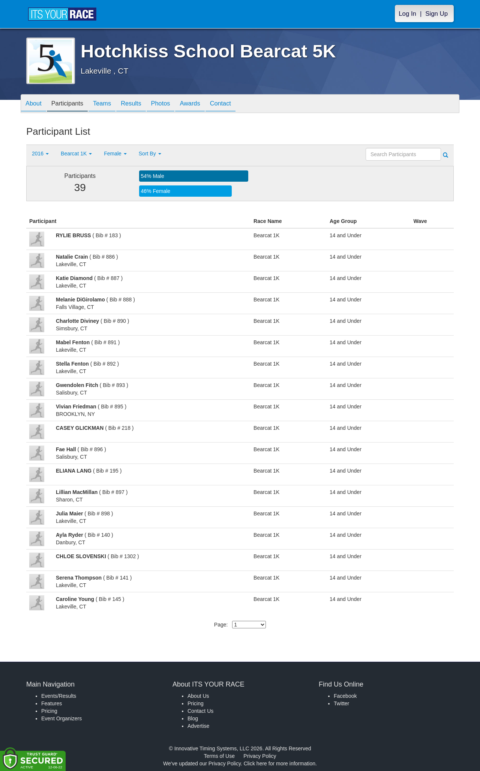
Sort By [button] (150, 154)
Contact (239, 104)
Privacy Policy (259, 756)
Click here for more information (279, 763)
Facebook (345, 696)
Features (51, 703)
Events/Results (58, 696)
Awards (205, 104)
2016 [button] (40, 154)
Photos (173, 104)
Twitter (341, 703)
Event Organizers (61, 718)
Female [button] (115, 154)
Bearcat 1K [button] (76, 154)
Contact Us (200, 711)
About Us (198, 696)
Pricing (49, 711)
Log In (407, 13)
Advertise (198, 726)
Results (141, 104)
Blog (193, 718)
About (35, 104)
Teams (109, 104)
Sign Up (436, 13)
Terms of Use (219, 756)
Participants (71, 104)
